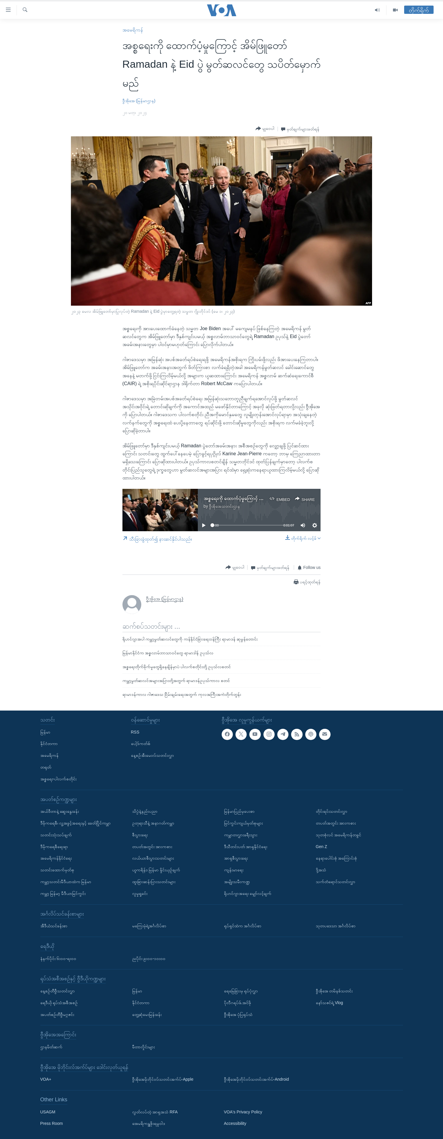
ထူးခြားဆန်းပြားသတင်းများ (153, 881)
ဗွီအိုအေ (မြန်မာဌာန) (138, 100)
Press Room (51, 1123)
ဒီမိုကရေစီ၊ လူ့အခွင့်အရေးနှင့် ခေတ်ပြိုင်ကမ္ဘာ (75, 823)
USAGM (47, 1111)
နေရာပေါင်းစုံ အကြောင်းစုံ (336, 858)
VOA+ (46, 1079)
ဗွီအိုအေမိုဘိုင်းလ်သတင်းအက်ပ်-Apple (162, 1079)
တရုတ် (45, 767)
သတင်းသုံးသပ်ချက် (56, 834)
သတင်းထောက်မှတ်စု (57, 870)
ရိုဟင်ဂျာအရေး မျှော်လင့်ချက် (248, 893)
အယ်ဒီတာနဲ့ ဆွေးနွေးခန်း (59, 811)
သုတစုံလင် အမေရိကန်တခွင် (338, 834)
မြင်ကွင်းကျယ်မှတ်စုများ (243, 823)
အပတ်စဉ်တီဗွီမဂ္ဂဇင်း (57, 1014)
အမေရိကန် (132, 29)
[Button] (264, 129)
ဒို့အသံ (321, 870)
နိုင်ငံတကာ (49, 743)
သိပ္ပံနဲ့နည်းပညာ (144, 811)
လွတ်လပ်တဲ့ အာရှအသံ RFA (155, 1111)
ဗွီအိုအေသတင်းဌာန (224, 506)
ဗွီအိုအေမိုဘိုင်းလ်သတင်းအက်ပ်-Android (256, 1079)
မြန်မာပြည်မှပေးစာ (239, 811)
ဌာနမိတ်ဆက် (51, 1046)
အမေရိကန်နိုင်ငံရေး (56, 858)
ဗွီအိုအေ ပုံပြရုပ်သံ (238, 1014)
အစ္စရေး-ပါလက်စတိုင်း (58, 778)
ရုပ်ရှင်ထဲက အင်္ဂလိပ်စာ (243, 925)
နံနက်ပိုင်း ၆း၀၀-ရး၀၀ (58, 958)
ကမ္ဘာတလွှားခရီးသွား (240, 834)
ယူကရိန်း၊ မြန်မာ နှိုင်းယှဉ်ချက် (156, 870)
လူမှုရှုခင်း (139, 893)
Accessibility (235, 1123)
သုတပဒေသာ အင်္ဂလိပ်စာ (336, 925)
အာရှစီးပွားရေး (236, 858)
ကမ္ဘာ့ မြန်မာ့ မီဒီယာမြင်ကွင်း (63, 893)
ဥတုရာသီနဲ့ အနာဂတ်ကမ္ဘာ (153, 823)
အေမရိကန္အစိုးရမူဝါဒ (148, 1123)
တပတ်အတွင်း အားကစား (152, 846)
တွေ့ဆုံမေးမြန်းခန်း (147, 1014)
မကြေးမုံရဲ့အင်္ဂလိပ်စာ (149, 925)
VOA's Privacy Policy (243, 1111)
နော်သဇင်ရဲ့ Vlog (329, 1002)
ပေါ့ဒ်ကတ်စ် (140, 743)
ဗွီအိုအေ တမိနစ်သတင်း (334, 991)
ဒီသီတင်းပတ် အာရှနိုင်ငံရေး (246, 846)
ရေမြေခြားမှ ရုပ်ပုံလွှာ (241, 991)
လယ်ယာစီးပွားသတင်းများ (153, 858)
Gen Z (321, 846)
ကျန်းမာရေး (233, 870)
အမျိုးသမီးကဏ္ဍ (237, 881)
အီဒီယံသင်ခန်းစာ (53, 925)
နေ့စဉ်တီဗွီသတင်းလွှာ (57, 991)
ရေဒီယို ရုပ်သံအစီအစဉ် (59, 1002)
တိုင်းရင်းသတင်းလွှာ (331, 811)
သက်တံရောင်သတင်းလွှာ (335, 881)
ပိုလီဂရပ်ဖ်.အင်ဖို (237, 1002)
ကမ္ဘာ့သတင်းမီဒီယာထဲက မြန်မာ (66, 881)
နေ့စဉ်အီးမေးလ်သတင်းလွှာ (152, 755)
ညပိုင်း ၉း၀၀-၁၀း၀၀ (149, 958)
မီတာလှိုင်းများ (143, 1046)
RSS (135, 731)
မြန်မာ (45, 731)
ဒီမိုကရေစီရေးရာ (54, 846)
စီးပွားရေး (140, 834)
